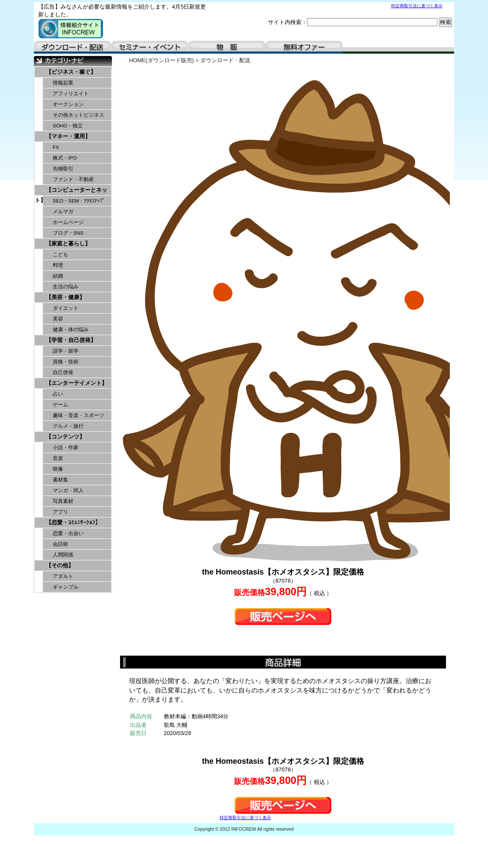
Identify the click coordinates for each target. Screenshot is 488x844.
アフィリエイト (71, 93)
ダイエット (65, 308)
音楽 (58, 458)
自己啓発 (63, 372)
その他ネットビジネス (78, 115)
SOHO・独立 (68, 125)
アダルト (63, 576)
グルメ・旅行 (68, 426)
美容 (58, 318)
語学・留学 (65, 351)
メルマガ (63, 211)
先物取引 (63, 168)
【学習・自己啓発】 (71, 340)
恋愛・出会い (68, 533)
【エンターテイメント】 (76, 383)
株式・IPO (65, 157)
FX (56, 147)
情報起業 (63, 82)
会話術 (60, 544)
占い (58, 393)
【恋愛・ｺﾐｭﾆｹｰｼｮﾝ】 (73, 522)
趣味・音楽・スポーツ (78, 415)
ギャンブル (65, 587)
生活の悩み (65, 286)
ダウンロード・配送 (72, 47)
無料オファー (304, 47)
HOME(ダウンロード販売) (161, 60)
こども (60, 254)
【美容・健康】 (65, 297)
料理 (58, 265)
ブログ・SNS (68, 233)
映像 (58, 469)
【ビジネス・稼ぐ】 (71, 72)
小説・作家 (65, 447)
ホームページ (68, 222)
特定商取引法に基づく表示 (417, 5)
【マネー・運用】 (68, 136)
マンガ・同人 (68, 490)
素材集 (60, 479)
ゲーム (60, 404)
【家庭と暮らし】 (68, 243)
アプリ (60, 511)
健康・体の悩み (71, 329)
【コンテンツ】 (65, 436)
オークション (68, 104)
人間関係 (63, 554)
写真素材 (63, 501)
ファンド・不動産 (73, 179)
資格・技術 (65, 361)
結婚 (58, 275)
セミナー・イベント (149, 47)
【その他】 (60, 565)
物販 (226, 47)
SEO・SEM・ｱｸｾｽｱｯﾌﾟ (79, 200)
